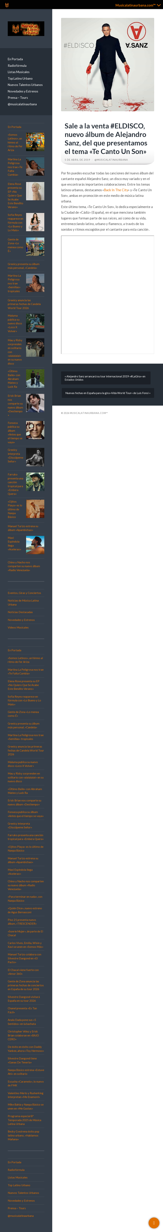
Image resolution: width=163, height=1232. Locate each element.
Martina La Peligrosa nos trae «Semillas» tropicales (14, 283)
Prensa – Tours (18, 98)
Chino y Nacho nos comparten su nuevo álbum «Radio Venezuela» (24, 566)
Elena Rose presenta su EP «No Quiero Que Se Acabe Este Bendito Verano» (15, 195)
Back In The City (116, 190)
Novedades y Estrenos (23, 91)
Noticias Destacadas (20, 612)
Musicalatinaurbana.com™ (89, 413)
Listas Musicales (19, 72)
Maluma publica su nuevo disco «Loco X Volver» (15, 323)
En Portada (15, 59)
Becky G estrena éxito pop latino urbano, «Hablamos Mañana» (23, 1135)
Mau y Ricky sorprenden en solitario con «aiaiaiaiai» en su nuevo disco (26, 777)
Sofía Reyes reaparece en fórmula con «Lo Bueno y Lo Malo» (15, 222)
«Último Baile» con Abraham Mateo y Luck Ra (14, 378)
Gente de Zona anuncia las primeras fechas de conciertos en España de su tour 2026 (26, 985)
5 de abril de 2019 (77, 159)
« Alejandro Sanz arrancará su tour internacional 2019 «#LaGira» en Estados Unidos (105, 378)
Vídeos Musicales (18, 627)
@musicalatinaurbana (22, 104)
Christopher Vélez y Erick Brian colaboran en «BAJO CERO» (23, 1035)
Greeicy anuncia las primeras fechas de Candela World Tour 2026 (24, 304)
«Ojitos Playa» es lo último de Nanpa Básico (15, 509)
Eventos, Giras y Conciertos (24, 592)
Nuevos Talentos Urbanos (25, 85)
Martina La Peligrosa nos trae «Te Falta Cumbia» (15, 167)
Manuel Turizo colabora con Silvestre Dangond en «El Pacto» (24, 958)
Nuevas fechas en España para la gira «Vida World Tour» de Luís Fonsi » (108, 393)
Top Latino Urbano (20, 78)
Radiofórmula (17, 65)
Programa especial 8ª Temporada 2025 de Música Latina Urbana (24, 1119)
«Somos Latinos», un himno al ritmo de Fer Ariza (15, 142)
